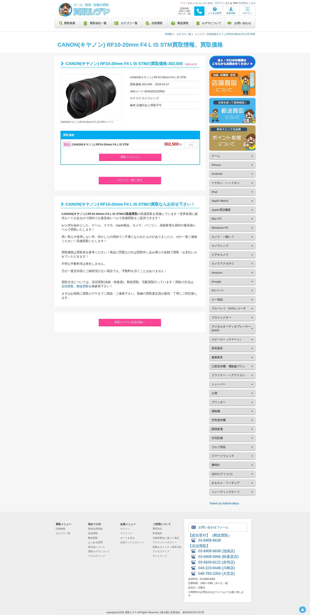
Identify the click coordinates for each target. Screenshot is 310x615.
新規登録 (231, 13)
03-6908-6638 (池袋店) (216, 551)
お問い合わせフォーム (213, 527)
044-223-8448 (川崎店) (216, 568)
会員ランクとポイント (132, 542)
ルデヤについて (211, 23)
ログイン (220, 3)
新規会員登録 (95, 528)
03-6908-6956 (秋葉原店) (218, 557)
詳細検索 (60, 528)
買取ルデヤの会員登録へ (129, 322)
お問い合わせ (242, 23)
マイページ (126, 533)
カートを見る (127, 538)
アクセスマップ (96, 556)
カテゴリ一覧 (129, 23)
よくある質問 (214, 13)
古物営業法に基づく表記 (166, 538)
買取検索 (69, 23)
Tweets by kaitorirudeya (224, 503)
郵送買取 (183, 23)
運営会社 (157, 528)
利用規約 (157, 533)
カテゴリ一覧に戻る (130, 180)
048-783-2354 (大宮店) (216, 574)
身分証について (96, 547)
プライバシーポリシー (165, 542)
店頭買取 (157, 23)
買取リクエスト (130, 157)
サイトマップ (160, 556)
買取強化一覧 (98, 23)
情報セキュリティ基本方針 (167, 547)
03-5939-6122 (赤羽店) (216, 562)
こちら (252, 3)
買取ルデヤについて (99, 551)
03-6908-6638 (209, 540)
